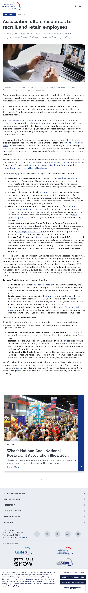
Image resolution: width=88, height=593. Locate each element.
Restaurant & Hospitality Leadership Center (47, 165)
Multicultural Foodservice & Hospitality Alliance (25, 168)
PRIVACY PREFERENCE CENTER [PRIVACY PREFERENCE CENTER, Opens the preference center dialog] (72, 588)
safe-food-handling (43, 285)
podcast (19, 368)
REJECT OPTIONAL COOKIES (73, 582)
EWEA (72, 332)
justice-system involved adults (31, 231)
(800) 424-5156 (21, 537)
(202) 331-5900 (8, 537)
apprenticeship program (66, 178)
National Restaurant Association (22, 120)
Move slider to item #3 (46, 479)
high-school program (48, 192)
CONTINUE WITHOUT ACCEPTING (73, 572)
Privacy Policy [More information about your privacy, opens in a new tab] (13, 586)
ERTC (63, 341)
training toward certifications (59, 296)
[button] (80, 5)
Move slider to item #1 (41, 479)
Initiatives (38, 237)
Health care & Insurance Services (64, 162)
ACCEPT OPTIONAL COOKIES (73, 577)
